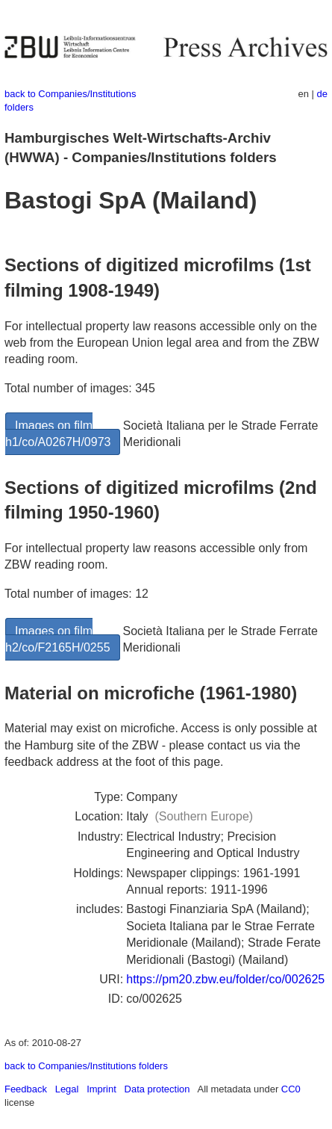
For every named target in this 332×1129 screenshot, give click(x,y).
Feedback (25, 1089)
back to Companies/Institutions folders (86, 1065)
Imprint (101, 1089)
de (322, 93)
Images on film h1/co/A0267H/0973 (57, 433)
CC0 (291, 1089)
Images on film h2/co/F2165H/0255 (57, 639)
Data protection (157, 1089)
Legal (67, 1089)
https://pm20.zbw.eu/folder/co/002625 (225, 979)
